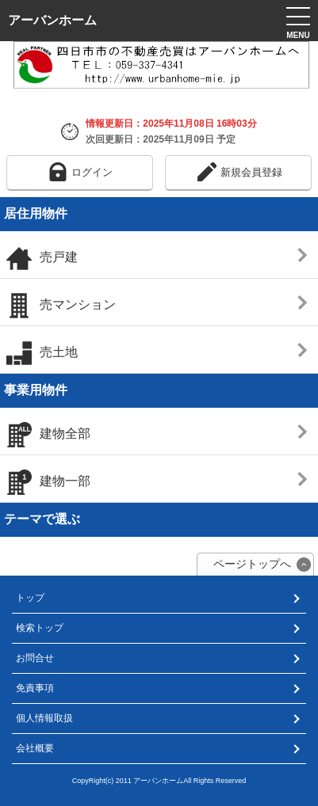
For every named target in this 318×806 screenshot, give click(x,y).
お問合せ (35, 657)
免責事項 (35, 688)
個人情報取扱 (44, 718)
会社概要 (35, 748)
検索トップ (39, 627)
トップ (30, 597)
